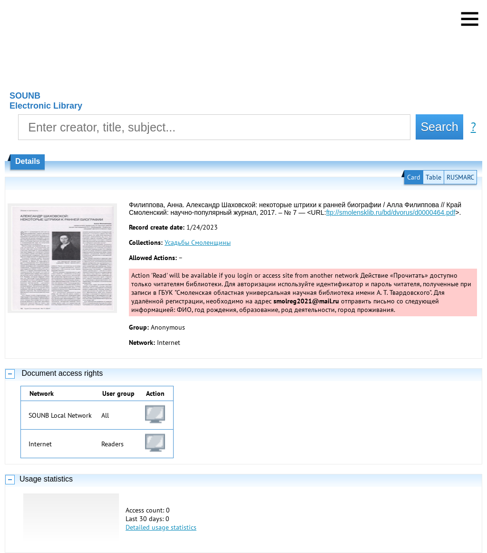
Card (413, 177)
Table (433, 177)
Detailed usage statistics (161, 527)
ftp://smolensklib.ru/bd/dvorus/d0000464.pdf (391, 212)
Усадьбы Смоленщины (198, 242)
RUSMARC (460, 177)
